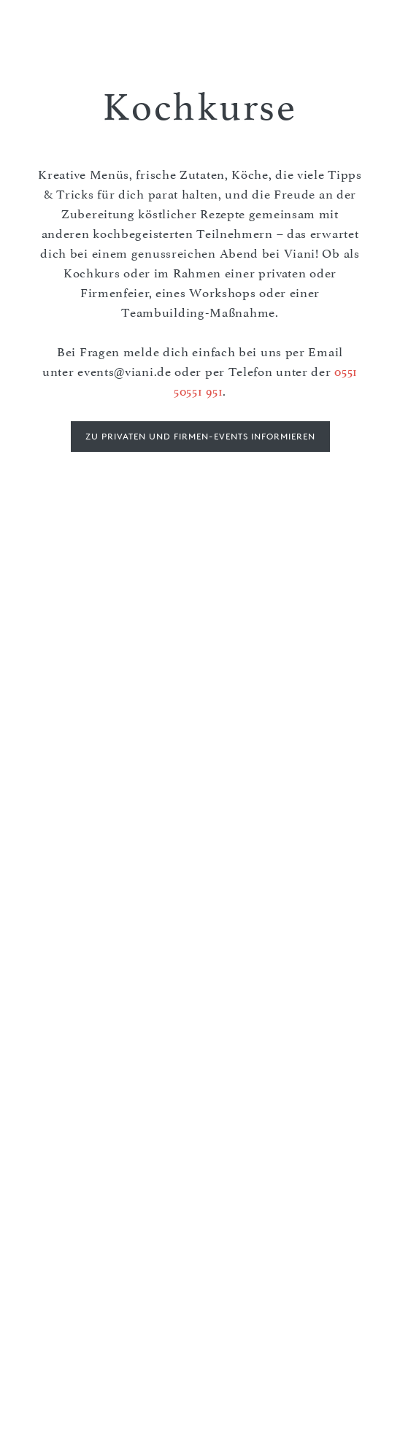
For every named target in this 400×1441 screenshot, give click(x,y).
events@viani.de (124, 371)
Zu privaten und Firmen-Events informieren (200, 436)
